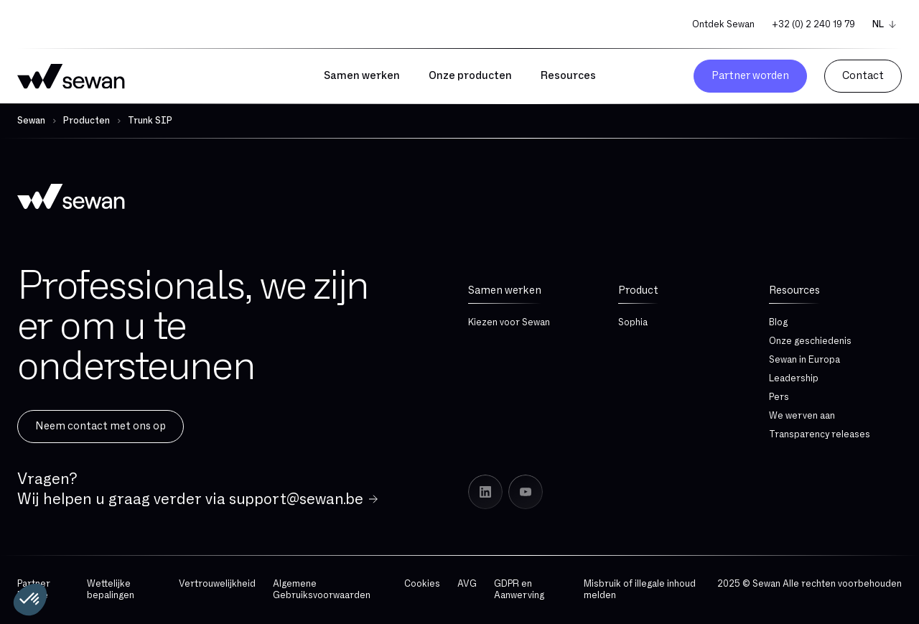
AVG (467, 584)
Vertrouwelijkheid (217, 584)
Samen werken (504, 290)
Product (638, 290)
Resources (794, 290)
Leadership (793, 378)
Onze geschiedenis (810, 341)
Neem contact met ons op (100, 426)
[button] (30, 599)
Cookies (422, 584)
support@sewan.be (296, 499)
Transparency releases (819, 434)
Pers (779, 397)
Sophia (633, 322)
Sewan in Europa (804, 360)
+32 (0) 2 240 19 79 (813, 24)
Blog (778, 322)
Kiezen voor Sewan (509, 322)
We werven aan (802, 416)
